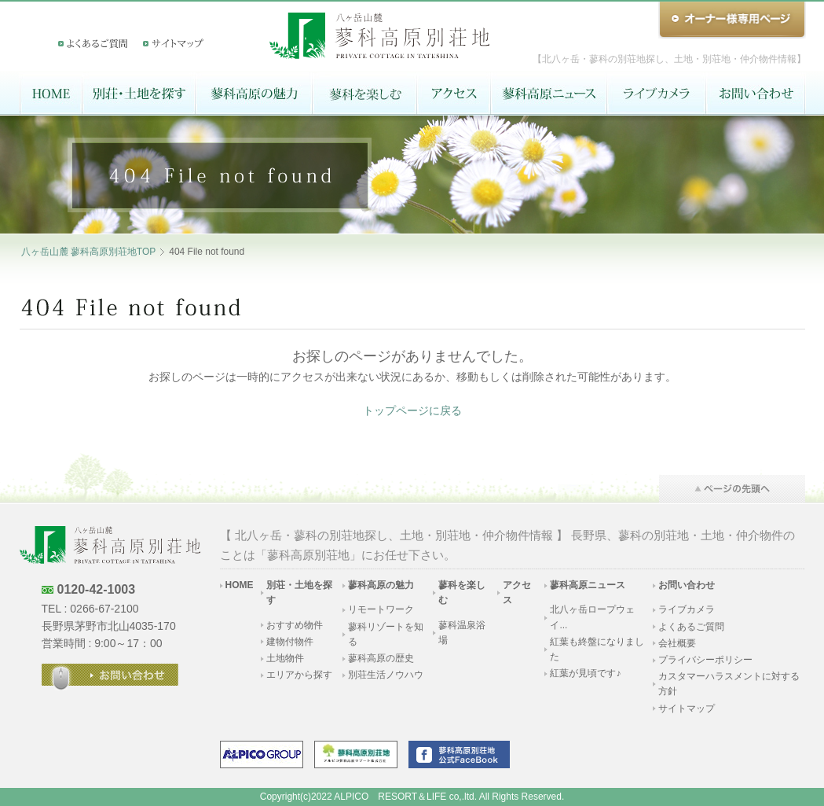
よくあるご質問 (691, 626)
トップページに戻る (412, 410)
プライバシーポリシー (705, 659)
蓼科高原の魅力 (381, 585)
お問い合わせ (686, 585)
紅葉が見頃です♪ (585, 673)
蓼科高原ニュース (587, 585)
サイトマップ (686, 708)
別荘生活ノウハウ (385, 674)
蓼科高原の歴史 (381, 658)
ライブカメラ (686, 609)
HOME (239, 585)
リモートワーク (381, 609)
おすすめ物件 (294, 625)
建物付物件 (289, 641)
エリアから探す (299, 674)
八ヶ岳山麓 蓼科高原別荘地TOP (88, 251)
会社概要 (677, 643)
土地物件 (285, 658)
